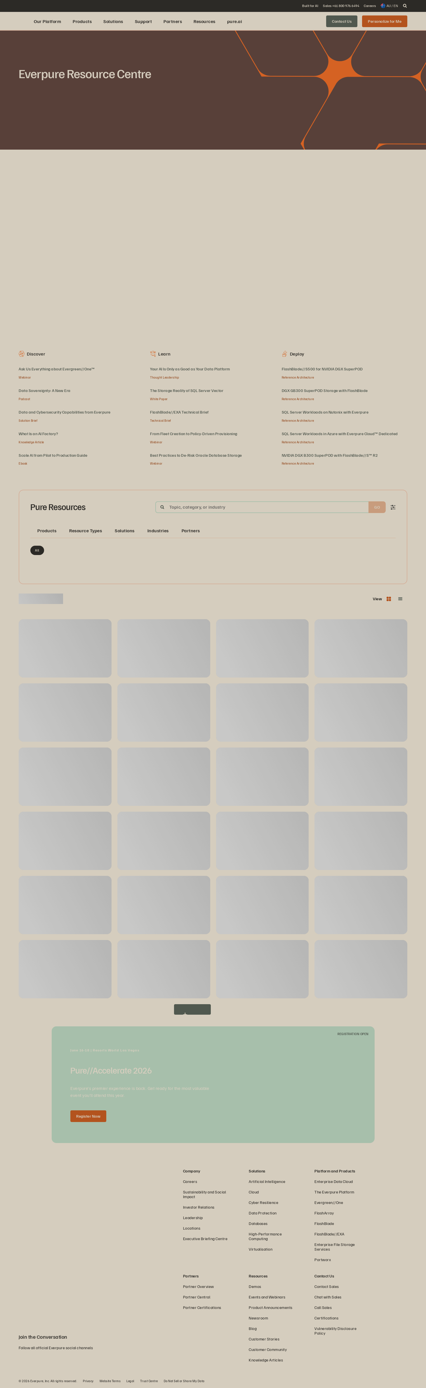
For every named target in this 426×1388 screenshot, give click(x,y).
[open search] (405, 5)
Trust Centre (149, 1381)
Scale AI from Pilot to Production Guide (53, 455)
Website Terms (110, 1381)
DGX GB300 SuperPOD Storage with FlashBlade (325, 390)
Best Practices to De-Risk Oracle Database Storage (196, 455)
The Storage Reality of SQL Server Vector (186, 390)
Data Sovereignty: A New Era (45, 390)
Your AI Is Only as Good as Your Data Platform (190, 368)
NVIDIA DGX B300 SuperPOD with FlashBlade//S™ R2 (330, 455)
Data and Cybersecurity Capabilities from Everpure (65, 411)
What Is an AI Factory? (38, 433)
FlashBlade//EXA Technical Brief (179, 411)
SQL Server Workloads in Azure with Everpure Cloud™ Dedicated (340, 433)
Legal (130, 1381)
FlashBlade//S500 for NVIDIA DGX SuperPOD (322, 368)
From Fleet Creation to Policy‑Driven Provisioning (193, 433)
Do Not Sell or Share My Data (184, 1381)
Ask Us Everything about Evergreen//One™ (57, 368)
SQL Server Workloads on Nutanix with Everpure (325, 411)
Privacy (88, 1381)
